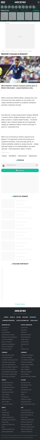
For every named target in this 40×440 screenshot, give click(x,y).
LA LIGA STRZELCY (6, 394)
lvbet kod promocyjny (26, 424)
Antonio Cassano (22, 156)
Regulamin (25, 317)
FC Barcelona (24, 327)
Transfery (4, 156)
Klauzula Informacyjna (22, 320)
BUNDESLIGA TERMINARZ (26, 372)
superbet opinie (5, 415)
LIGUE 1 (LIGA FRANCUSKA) (7, 346)
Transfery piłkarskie (26, 399)
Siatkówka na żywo (25, 382)
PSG (22, 346)
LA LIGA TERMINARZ (25, 367)
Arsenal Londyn (25, 339)
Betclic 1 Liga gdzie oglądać (8, 369)
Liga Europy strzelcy (7, 385)
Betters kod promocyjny (8, 429)
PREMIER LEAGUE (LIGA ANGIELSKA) (9, 337)
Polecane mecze (25, 397)
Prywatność (33, 317)
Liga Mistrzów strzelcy (7, 382)
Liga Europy (5, 330)
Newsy (7, 51)
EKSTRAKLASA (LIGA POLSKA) (8, 334)
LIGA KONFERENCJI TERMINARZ (27, 360)
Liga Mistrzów (5, 327)
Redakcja (12, 317)
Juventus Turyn (25, 349)
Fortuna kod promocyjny (27, 412)
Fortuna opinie (5, 412)
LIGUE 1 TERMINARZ (25, 374)
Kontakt (6, 317)
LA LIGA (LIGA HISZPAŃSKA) (7, 339)
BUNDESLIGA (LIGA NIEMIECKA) (8, 344)
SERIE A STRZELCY (6, 397)
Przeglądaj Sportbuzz (20, 304)
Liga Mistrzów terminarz (27, 355)
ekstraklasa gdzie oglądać (8, 362)
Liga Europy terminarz (26, 357)
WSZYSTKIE (36, 10)
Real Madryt (24, 330)
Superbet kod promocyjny (27, 419)
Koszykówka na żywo (26, 390)
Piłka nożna (13, 51)
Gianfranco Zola (32, 156)
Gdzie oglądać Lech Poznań (8, 376)
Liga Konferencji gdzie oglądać (9, 372)
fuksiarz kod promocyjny (8, 424)
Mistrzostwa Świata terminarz (28, 376)
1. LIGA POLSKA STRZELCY (7, 404)
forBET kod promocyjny (8, 417)
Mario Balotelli (12, 156)
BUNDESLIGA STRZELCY (7, 399)
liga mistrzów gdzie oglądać (28, 404)
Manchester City (25, 344)
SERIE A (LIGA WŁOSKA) (7, 342)
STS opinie (4, 410)
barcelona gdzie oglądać (8, 355)
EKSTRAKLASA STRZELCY (7, 390)
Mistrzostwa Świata (7, 349)
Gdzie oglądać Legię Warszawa (9, 374)
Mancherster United (26, 334)
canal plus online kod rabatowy (10, 367)
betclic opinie (24, 417)
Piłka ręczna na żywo (26, 385)
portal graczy (34, 320)
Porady (23, 394)
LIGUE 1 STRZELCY (5, 401)
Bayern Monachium (25, 337)
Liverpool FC (24, 332)
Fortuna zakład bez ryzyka (28, 427)
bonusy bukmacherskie (7, 431)
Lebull (3, 427)
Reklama (18, 317)
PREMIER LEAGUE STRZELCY (8, 392)
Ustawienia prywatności (8, 320)
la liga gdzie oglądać (7, 357)
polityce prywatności (29, 437)
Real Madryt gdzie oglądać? (9, 419)
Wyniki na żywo (5, 10)
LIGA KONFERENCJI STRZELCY (8, 387)
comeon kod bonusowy (26, 431)
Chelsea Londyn (25, 342)
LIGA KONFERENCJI (6, 332)
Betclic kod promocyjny (27, 415)
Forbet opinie (5, 422)
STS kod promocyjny (26, 410)
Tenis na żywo (24, 387)
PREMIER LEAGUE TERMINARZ (27, 364)
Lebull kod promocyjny (27, 429)
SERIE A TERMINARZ (25, 369)
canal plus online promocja (9, 364)
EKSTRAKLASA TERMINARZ (26, 362)
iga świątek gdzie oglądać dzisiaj (10, 360)
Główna (3, 51)
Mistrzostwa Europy (26, 401)
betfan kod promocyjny (27, 422)
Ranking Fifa (24, 392)
